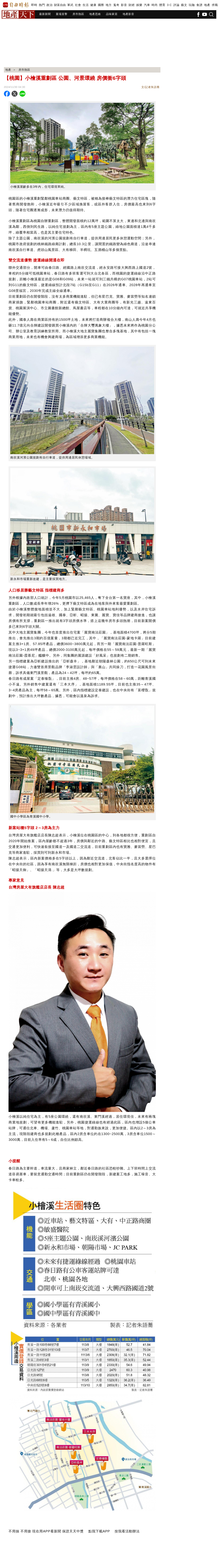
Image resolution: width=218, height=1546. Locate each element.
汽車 (147, 5)
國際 (101, 5)
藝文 (184, 5)
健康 (93, 5)
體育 (162, 5)
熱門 (42, 5)
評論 (176, 5)
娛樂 (139, 5)
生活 (86, 5)
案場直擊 (61, 14)
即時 (34, 5)
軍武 (70, 5)
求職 (215, 5)
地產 (207, 5)
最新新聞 (45, 14)
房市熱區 (78, 14)
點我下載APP (99, 1531)
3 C (169, 5)
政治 (49, 5)
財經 (132, 5)
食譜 (199, 5)
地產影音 (128, 14)
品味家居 (112, 14)
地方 (109, 5)
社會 (78, 5)
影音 (124, 5)
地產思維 (95, 14)
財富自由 (60, 5)
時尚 (155, 5)
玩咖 (192, 5)
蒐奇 (116, 5)
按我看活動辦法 (127, 1531)
